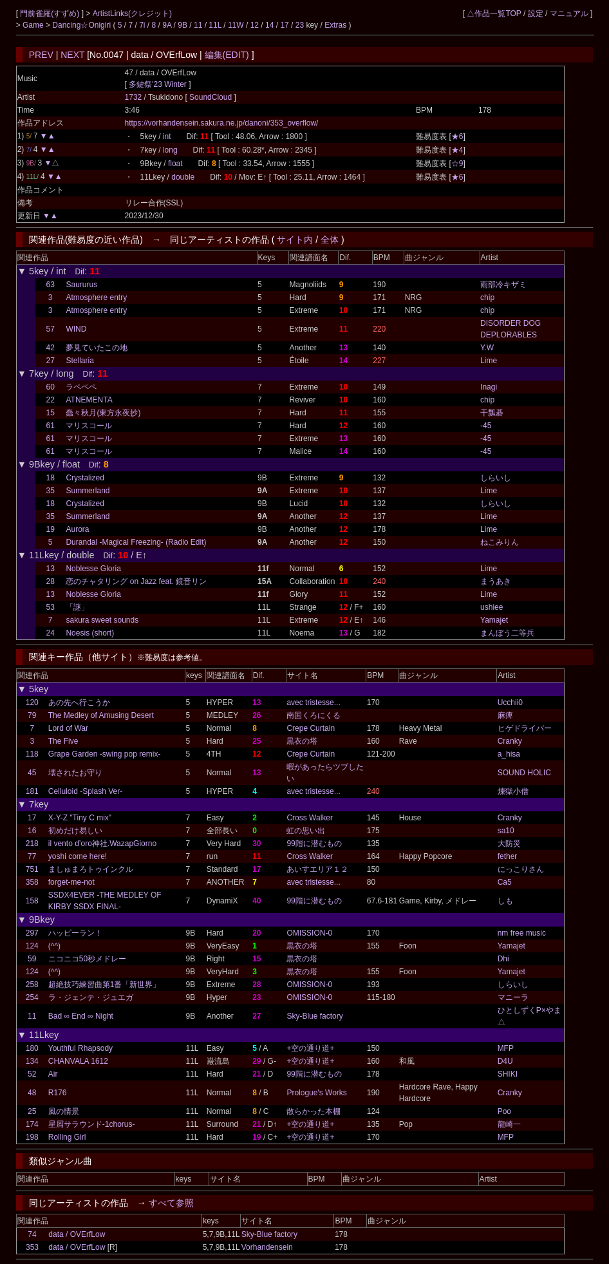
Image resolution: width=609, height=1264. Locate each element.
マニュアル (569, 13)
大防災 (509, 843)
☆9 (457, 163)
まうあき (495, 581)
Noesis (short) (90, 632)
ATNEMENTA (89, 399)
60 (50, 386)
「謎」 (77, 607)
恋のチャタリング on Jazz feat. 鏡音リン (136, 581)
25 (32, 1111)
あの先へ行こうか (79, 702)
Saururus (81, 284)
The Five (63, 741)
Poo (504, 1111)
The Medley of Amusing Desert (101, 715)
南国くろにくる (313, 715)
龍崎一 (509, 1124)
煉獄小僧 (513, 791)
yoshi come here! (77, 856)
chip (487, 297)
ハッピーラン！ (75, 933)
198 (32, 1137)
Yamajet (494, 620)
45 (32, 772)
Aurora (77, 529)
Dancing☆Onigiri (82, 25)
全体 (330, 239)
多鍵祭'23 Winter (158, 84)
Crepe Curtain (310, 728)
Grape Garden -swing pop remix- (104, 754)
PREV (41, 55)
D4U (505, 1061)
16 (32, 830)
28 (50, 581)
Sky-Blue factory (314, 1016)
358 (32, 882)
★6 (457, 136)
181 (32, 791)
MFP (506, 1048)
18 (50, 477)
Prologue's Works (316, 1092)
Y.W (487, 347)
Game (34, 25)
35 (50, 490)
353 (32, 1247)
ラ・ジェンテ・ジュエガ (90, 997)
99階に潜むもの (313, 843)
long (170, 150)
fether (508, 856)
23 (299, 25)
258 (32, 984)
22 (50, 399)
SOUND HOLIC (524, 772)
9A (166, 25)
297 (32, 933)
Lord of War (68, 728)
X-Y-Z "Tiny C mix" (79, 817)
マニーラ (513, 997)
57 (50, 329)
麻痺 (505, 715)
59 (32, 958)
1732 (133, 97)
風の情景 (63, 1111)
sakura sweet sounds (102, 620)
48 (32, 1092)
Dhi (503, 958)
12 (254, 25)
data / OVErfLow (76, 1234)
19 (50, 529)
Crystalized (85, 477)
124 (32, 945)
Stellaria (79, 360)
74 (32, 1234)
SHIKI (508, 1074)
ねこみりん (499, 542)
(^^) (54, 945)
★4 (457, 150)
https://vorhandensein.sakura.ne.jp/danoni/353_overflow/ (222, 122)
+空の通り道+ (310, 1048)
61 (50, 425)
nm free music (522, 933)
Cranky (510, 741)
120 (32, 702)
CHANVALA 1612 (78, 1061)
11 (198, 25)
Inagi (488, 386)
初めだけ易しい (75, 830)
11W (236, 25)
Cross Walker (309, 817)
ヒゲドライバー (525, 728)
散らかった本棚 (313, 1111)
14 (269, 25)
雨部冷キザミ (503, 284)
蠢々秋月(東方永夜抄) (103, 412)
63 (50, 284)
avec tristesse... (313, 702)
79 (32, 715)
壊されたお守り (75, 772)
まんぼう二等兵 (507, 632)
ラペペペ (81, 386)
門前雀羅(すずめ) (50, 13)
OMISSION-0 (309, 933)
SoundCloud (211, 97)
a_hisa (509, 754)
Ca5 (505, 882)
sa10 (506, 830)
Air (53, 1074)
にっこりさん (521, 869)
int (167, 136)
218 (32, 843)
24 (50, 632)
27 (50, 360)
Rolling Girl (67, 1137)
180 (32, 1048)
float (175, 163)
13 (50, 568)
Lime (488, 360)
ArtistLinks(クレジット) (132, 13)
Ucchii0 (510, 702)
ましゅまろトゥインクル (90, 869)
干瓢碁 (491, 412)
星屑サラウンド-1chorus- (91, 1124)
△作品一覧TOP (494, 13)
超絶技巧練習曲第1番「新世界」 (104, 984)
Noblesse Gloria (93, 568)
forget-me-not (71, 882)
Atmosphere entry (96, 297)
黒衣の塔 (301, 741)
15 (50, 412)
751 (32, 869)
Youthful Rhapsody (80, 1048)
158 (32, 900)
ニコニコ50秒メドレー (87, 958)
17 (284, 25)
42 (50, 347)
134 (32, 1061)
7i (142, 25)
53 (50, 607)
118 (32, 754)
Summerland (87, 490)
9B (182, 25)
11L (215, 25)
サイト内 (295, 239)
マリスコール (89, 425)
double (182, 177)
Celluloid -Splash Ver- (85, 791)
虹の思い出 (305, 830)
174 (32, 1124)
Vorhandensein (267, 1247)
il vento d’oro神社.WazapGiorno (102, 843)
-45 (485, 425)
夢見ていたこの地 (96, 347)
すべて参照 (171, 1203)
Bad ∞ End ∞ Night (80, 1016)
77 (32, 856)
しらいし (495, 477)
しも (505, 900)
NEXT (72, 55)
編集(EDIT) (227, 55)
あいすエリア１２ (317, 869)
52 (32, 1074)
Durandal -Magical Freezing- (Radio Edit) (136, 542)
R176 (57, 1092)
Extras (335, 25)
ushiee (491, 607)
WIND (76, 329)
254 (32, 997)
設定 (535, 13)
